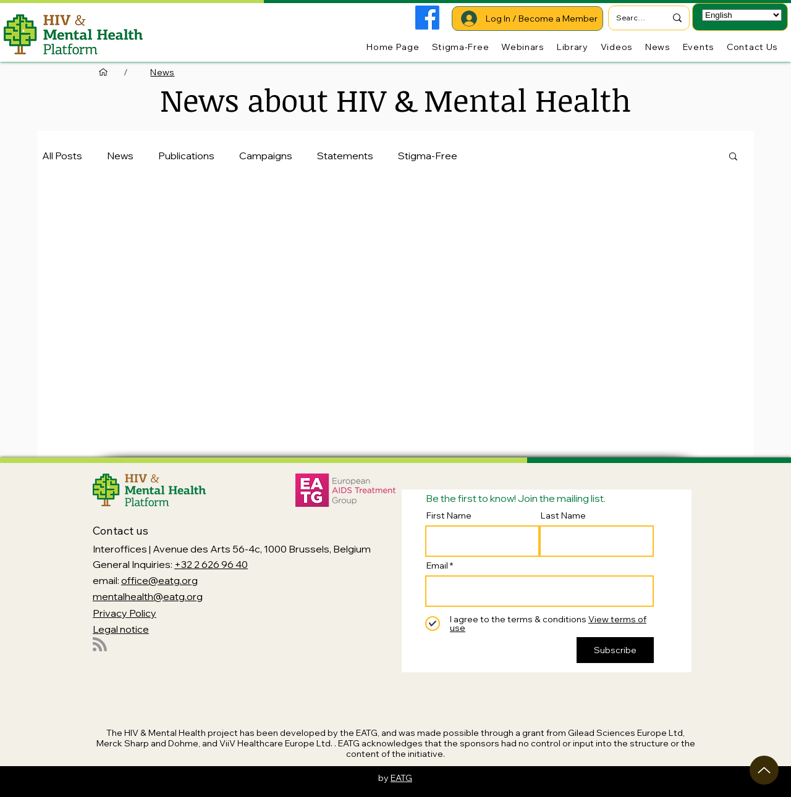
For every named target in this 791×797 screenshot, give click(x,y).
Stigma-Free (427, 155)
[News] (162, 72)
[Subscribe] (615, 650)
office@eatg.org (159, 580)
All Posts (62, 155)
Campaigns (265, 155)
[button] (733, 157)
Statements (345, 155)
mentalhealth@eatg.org (148, 596)
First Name (449, 515)
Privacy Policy (124, 613)
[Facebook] (427, 18)
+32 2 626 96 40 (211, 564)
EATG (401, 777)
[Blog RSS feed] (100, 645)
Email (437, 565)
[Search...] (631, 18)
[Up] (764, 770)
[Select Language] (742, 15)
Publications (186, 155)
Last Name (563, 515)
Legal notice (121, 629)
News (120, 155)
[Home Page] (103, 72)
